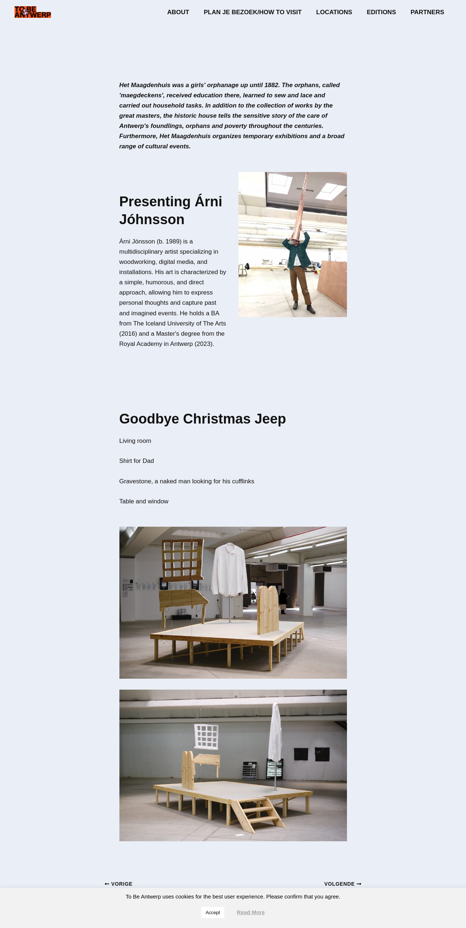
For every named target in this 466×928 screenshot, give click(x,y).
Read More (251, 912)
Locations (340, 12)
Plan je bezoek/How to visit (260, 12)
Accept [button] (213, 912)
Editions (384, 12)
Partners (428, 12)
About (188, 12)
